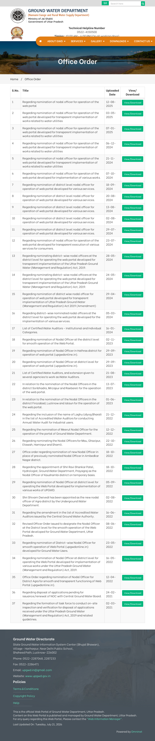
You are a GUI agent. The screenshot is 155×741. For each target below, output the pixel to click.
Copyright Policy (24, 696)
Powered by (129, 731)
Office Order (33, 79)
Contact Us (142, 41)
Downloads (118, 41)
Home (14, 79)
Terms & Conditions (26, 689)
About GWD (55, 41)
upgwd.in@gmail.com (37, 670)
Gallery (96, 41)
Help (16, 703)
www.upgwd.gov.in (37, 676)
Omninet (136, 731)
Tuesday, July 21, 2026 (48, 724)
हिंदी (105, 3)
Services (77, 41)
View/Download (132, 102)
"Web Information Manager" (104, 719)
